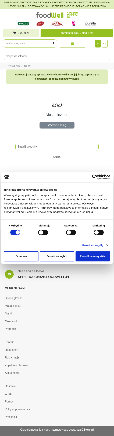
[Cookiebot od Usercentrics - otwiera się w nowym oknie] (94, 177)
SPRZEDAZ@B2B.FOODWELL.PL (44, 277)
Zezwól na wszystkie (93, 256)
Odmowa (21, 256)
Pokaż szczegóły (92, 245)
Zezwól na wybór (57, 256)
